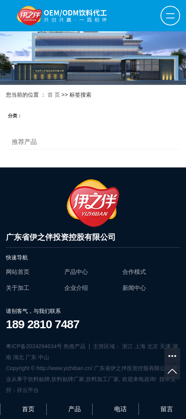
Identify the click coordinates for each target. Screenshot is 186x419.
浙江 (127, 346)
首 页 (53, 95)
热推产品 (75, 346)
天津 (165, 346)
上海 (140, 346)
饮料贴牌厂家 (67, 379)
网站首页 (17, 271)
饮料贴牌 (39, 379)
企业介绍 (76, 287)
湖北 (18, 357)
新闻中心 (134, 287)
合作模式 (134, 271)
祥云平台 (28, 390)
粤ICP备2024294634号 (34, 346)
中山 (43, 357)
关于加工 (17, 287)
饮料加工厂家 (102, 379)
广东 (31, 357)
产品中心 (76, 271)
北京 (152, 346)
